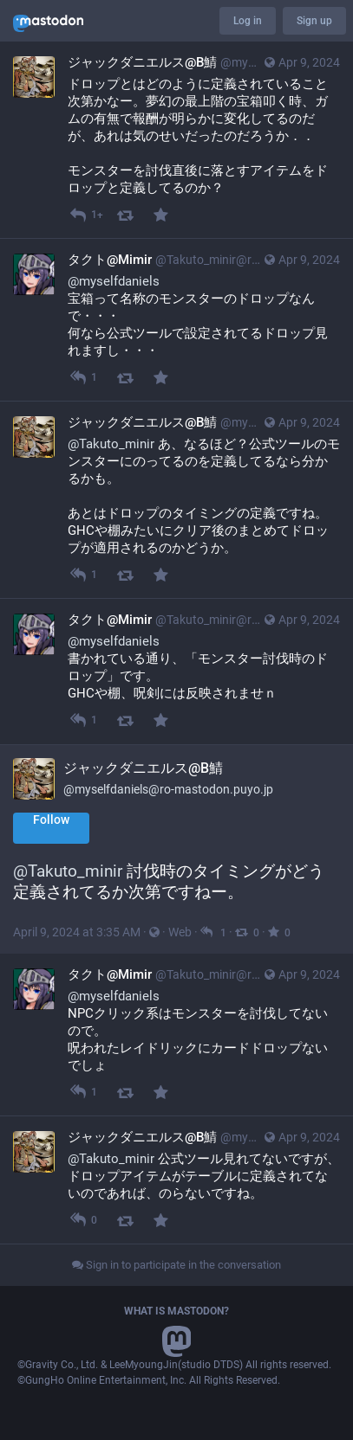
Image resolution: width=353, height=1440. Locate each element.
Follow (51, 819)
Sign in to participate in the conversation (176, 1264)
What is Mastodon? (176, 1311)
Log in (247, 21)
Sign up (314, 21)
